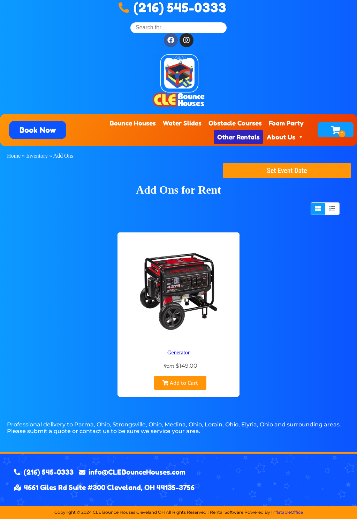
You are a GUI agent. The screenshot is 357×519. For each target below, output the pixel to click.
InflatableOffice (287, 512)
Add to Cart (180, 382)
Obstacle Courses (235, 123)
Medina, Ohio (183, 424)
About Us (285, 137)
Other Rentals (238, 137)
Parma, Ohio (92, 424)
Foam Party (286, 123)
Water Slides (182, 123)
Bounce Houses (133, 123)
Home (14, 156)
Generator (178, 352)
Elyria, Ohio (257, 424)
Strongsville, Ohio (137, 424)
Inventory (37, 156)
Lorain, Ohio (221, 424)
